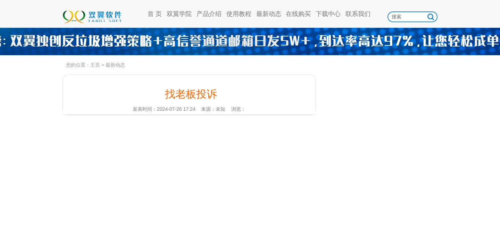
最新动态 (268, 13)
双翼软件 (91, 14)
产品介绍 (209, 13)
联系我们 (357, 13)
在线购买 (298, 13)
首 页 (155, 13)
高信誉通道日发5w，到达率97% (250, 42)
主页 (95, 65)
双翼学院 (179, 13)
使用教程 (238, 13)
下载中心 (328, 13)
